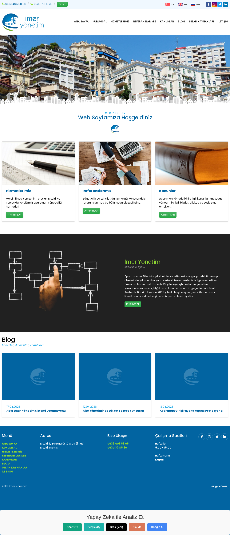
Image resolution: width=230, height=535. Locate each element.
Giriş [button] (61, 4)
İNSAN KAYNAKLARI (201, 21)
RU (195, 4)
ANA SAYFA (81, 21)
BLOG (181, 21)
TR (169, 4)
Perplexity (94, 527)
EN (182, 4)
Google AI (157, 527)
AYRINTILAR (15, 214)
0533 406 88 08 (118, 443)
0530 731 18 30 (117, 447)
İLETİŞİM (223, 21)
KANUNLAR (167, 21)
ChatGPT (72, 527)
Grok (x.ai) (116, 527)
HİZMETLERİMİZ (119, 21)
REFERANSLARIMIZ (144, 21)
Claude (137, 527)
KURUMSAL (100, 21)
